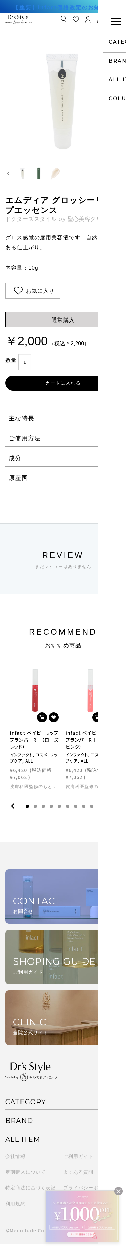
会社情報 (15, 1165)
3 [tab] (43, 815)
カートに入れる (63, 391)
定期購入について (25, 1180)
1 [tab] (27, 815)
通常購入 (63, 328)
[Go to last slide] (8, 177)
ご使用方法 (25, 446)
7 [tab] (75, 815)
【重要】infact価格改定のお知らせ (63, 7)
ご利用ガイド (78, 1165)
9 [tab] (91, 815)
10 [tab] (99, 815)
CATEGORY (25, 1110)
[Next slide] (117, 177)
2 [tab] (35, 815)
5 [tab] (59, 815)
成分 (15, 466)
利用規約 (15, 1212)
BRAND (19, 1129)
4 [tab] (51, 815)
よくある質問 (78, 1180)
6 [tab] (67, 815)
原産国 (18, 486)
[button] (25, 177)
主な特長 (21, 427)
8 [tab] (83, 815)
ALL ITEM (22, 1148)
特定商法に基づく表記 (30, 1196)
